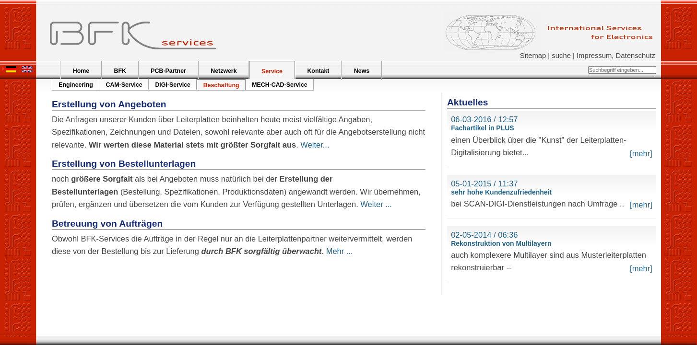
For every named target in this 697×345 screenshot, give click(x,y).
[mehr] (641, 153)
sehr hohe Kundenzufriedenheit (501, 192)
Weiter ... (376, 204)
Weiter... (314, 144)
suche (561, 55)
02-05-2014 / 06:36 (484, 234)
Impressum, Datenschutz (616, 55)
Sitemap (533, 55)
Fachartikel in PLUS (482, 128)
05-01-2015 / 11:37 (484, 183)
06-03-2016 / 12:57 (484, 119)
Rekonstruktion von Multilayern (501, 243)
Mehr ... (339, 251)
